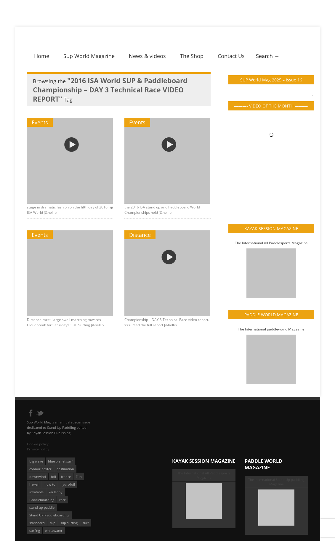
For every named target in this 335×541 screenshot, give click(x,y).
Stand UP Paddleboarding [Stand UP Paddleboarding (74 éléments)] (49, 515)
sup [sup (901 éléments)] (52, 523)
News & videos (147, 56)
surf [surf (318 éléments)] (86, 523)
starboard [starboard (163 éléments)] (37, 523)
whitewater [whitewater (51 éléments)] (53, 530)
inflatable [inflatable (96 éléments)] (36, 492)
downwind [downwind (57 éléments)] (37, 476)
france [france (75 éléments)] (66, 476)
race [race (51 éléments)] (62, 499)
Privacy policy (38, 449)
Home (41, 56)
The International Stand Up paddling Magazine (276, 481)
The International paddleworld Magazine (271, 329)
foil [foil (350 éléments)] (53, 476)
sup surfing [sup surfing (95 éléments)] (69, 523)
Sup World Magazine (89, 56)
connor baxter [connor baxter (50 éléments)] (40, 469)
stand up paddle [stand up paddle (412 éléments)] (42, 507)
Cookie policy (38, 444)
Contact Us (231, 56)
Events (40, 122)
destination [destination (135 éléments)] (65, 469)
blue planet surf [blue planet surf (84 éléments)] (60, 461)
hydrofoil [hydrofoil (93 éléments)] (67, 484)
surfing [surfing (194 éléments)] (34, 530)
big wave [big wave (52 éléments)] (36, 461)
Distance (140, 234)
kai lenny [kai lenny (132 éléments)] (55, 492)
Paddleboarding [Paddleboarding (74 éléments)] (41, 499)
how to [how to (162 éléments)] (49, 484)
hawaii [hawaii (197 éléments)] (34, 484)
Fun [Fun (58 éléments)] (79, 476)
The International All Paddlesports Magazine (271, 242)
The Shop (191, 56)
